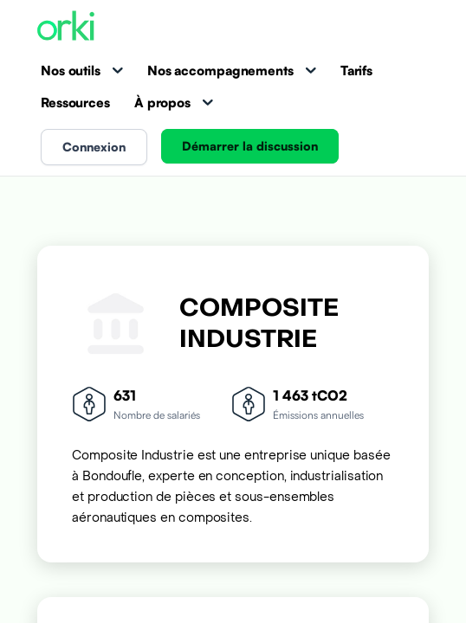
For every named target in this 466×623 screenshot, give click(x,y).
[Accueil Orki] (65, 27)
